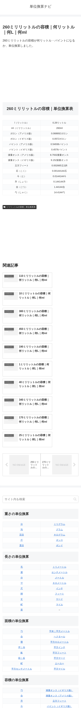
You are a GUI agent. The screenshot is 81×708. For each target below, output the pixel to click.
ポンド (59, 478)
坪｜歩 (21, 580)
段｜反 (21, 591)
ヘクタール (59, 570)
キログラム (59, 468)
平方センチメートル (21, 602)
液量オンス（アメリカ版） (59, 628)
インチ (59, 521)
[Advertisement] (40, 75)
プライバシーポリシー (60, 697)
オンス (59, 473)
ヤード (59, 532)
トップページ (21, 697)
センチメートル (59, 505)
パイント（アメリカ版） (59, 645)
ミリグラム (59, 457)
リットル (21, 655)
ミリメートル (59, 500)
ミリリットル (22, 650)
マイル (59, 537)
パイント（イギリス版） (59, 639)
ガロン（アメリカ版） (59, 655)
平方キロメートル (59, 575)
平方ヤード (59, 591)
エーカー (59, 596)
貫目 (21, 478)
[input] (40, 432)
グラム (59, 462)
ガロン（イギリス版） (59, 650)
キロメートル (59, 516)
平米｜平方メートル (59, 564)
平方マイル (59, 602)
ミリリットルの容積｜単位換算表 (20, 207)
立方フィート (59, 634)
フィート (59, 527)
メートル (59, 511)
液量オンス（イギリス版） (59, 623)
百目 (21, 468)
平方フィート (59, 586)
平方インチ (59, 580)
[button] (75, 432)
